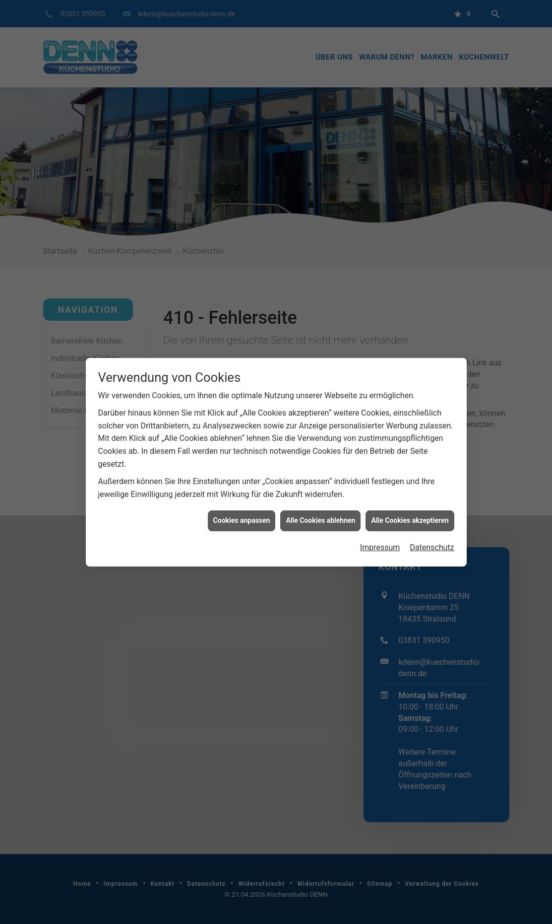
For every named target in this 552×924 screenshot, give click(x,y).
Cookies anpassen (241, 516)
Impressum (380, 543)
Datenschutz (432, 543)
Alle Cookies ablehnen (320, 516)
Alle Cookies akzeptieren (409, 516)
